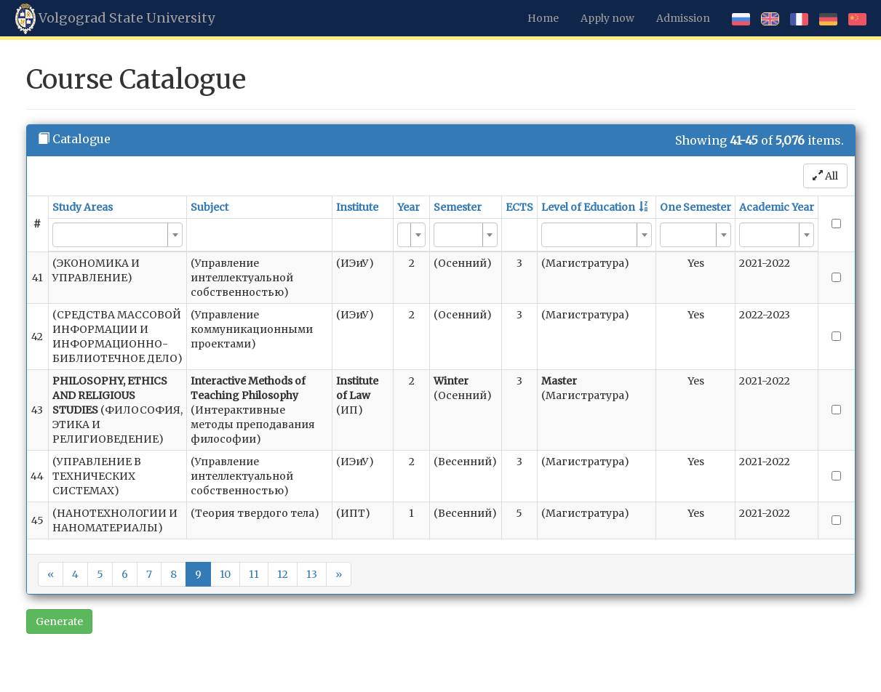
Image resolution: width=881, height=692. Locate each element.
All (825, 175)
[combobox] (117, 234)
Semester (458, 207)
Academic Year (776, 207)
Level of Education (588, 207)
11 (254, 574)
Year (408, 207)
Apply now (607, 18)
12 (282, 574)
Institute (357, 207)
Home (543, 18)
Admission (683, 18)
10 (225, 574)
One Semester (695, 207)
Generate (59, 621)
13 (311, 574)
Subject (209, 207)
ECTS (519, 207)
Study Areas (82, 207)
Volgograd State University (115, 19)
